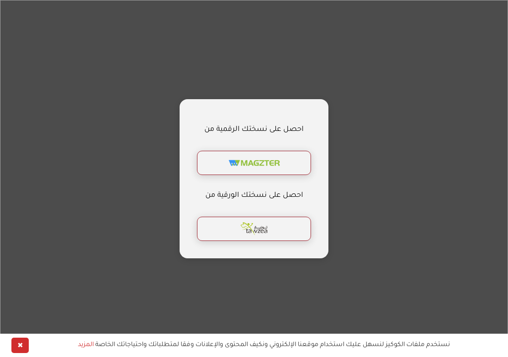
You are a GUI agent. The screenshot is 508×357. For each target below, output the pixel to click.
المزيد (86, 345)
